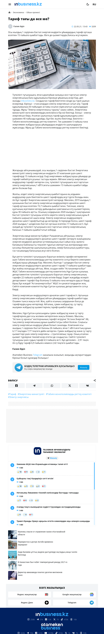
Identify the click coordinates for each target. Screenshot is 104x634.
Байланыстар (46, 585)
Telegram (38, 354)
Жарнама (63, 585)
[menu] (9, 4)
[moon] (87, 4)
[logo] (48, 4)
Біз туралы (28, 585)
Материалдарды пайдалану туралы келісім (52, 620)
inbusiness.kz (28, 100)
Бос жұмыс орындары (44, 590)
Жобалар (76, 585)
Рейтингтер (67, 590)
